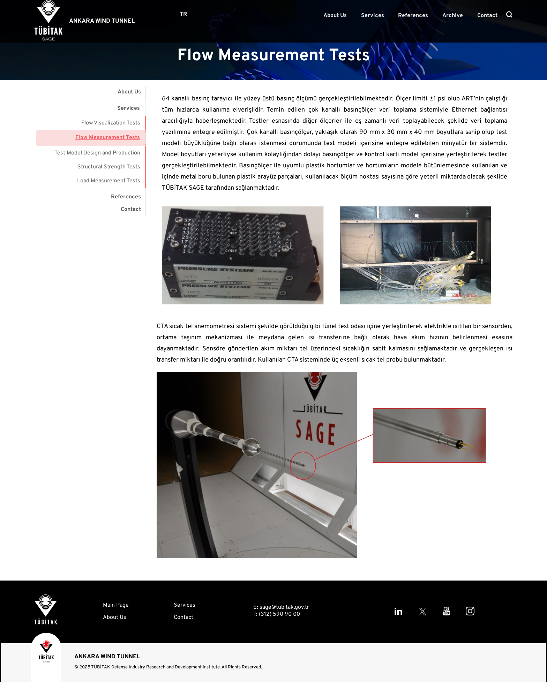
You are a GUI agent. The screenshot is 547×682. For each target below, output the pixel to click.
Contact (488, 15)
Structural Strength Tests (108, 163)
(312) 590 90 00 (279, 614)
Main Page (116, 605)
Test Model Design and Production (97, 149)
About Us (345, 15)
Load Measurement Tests (108, 177)
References (419, 15)
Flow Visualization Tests (110, 122)
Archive (456, 15)
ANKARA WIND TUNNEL (102, 21)
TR (183, 14)
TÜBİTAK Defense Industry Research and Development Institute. (156, 667)
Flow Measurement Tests (108, 135)
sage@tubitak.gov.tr (284, 607)
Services (380, 15)
